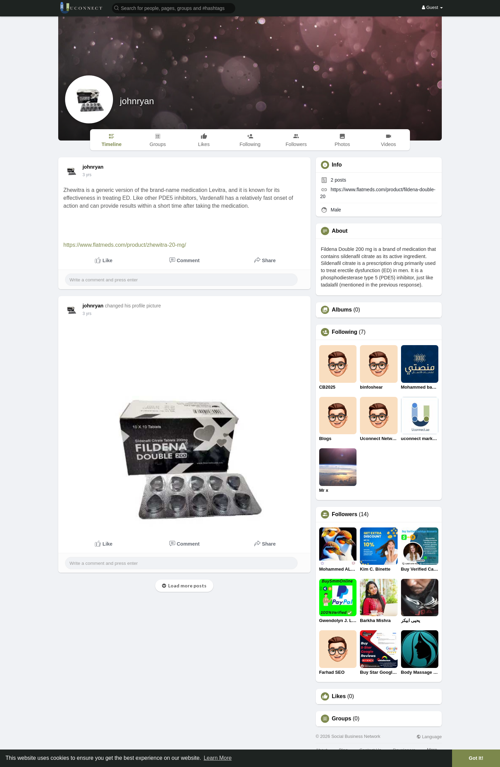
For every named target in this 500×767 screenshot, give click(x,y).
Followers (345, 514)
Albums (342, 310)
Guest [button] (432, 7)
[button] (174, 7)
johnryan (137, 101)
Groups (341, 718)
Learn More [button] (218, 758)
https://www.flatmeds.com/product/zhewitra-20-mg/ (124, 245)
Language (429, 736)
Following (345, 332)
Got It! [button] (476, 758)
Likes (339, 696)
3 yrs (87, 174)
